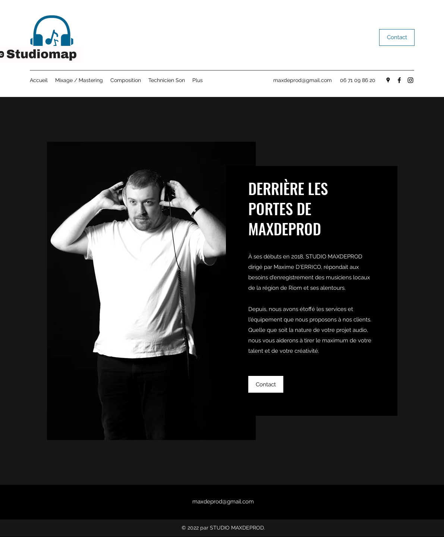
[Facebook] (399, 80)
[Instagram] (410, 80)
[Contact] (397, 37)
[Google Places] (388, 80)
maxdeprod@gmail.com (302, 80)
